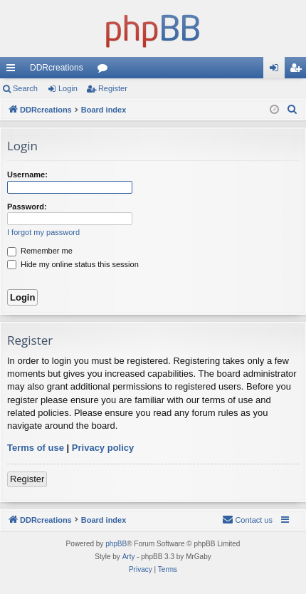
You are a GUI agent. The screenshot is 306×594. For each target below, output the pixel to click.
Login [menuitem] (277, 70)
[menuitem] (292, 110)
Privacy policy (103, 447)
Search (25, 88)
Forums (105, 70)
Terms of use (35, 447)
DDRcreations (56, 68)
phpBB (116, 544)
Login (68, 88)
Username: (27, 174)
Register (112, 88)
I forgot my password (43, 232)
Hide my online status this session (73, 264)
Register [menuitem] (298, 70)
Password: (27, 206)
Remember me (40, 250)
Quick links (13, 70)
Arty (128, 557)
